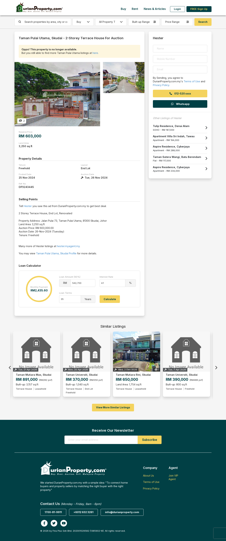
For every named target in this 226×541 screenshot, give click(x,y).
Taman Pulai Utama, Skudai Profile (56, 253)
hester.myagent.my (68, 246)
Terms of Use (192, 81)
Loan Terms (65, 293)
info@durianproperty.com (122, 512)
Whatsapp (180, 103)
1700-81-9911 (53, 512)
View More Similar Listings (113, 407)
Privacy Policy (161, 85)
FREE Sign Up (198, 8)
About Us (148, 475)
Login (177, 8)
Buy (123, 9)
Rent (135, 9)
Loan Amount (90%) (69, 277)
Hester (28, 206)
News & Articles (155, 9)
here (95, 52)
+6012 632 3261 (83, 512)
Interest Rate (106, 277)
